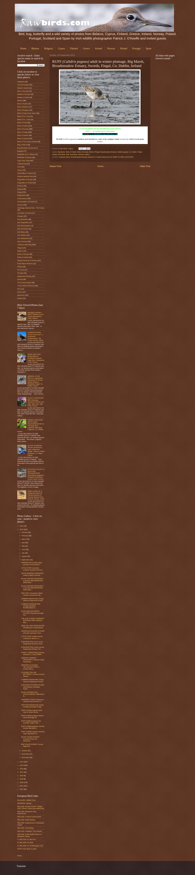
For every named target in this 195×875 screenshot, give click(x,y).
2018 (22, 776)
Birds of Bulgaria (23, 110)
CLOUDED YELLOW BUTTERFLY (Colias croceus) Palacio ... (32, 674)
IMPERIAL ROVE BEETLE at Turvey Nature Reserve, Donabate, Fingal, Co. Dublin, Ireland (35, 381)
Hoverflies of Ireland (24, 213)
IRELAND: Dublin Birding (26, 820)
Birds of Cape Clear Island (26, 113)
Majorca (20, 251)
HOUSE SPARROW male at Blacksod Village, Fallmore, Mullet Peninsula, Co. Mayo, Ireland (36, 450)
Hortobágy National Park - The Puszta (30, 208)
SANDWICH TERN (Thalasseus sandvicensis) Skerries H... (32, 700)
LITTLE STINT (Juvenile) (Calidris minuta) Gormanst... (32, 569)
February (25, 536)
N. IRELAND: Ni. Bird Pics (26, 839)
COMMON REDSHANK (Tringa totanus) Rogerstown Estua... (32, 599)
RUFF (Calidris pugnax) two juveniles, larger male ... (31, 722)
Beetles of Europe (23, 94)
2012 (22, 526)
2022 (22, 789)
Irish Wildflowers (23, 238)
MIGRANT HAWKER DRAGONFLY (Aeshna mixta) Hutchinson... (32, 660)
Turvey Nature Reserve (25, 286)
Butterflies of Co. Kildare (26, 154)
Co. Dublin (133, 152)
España (20, 189)
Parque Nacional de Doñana (27, 260)
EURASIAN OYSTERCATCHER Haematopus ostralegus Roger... (32, 687)
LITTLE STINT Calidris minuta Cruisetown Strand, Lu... (32, 637)
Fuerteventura (22, 198)
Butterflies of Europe (24, 157)
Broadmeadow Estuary (108, 152)
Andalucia (20, 82)
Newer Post (55, 166)
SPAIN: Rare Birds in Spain (27, 849)
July (23, 553)
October (25, 751)
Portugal (136, 48)
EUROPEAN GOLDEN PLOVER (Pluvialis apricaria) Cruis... (32, 632)
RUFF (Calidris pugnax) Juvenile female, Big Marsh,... (32, 727)
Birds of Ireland (22, 138)
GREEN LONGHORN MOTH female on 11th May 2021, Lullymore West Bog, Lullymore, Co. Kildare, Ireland (30, 425)
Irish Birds (61, 154)
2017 (22, 772)
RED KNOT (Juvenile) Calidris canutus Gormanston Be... (32, 594)
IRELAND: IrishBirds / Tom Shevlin (29, 831)
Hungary (20, 216)
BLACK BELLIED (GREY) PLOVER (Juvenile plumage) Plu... (32, 613)
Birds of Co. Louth (23, 119)
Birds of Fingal (94, 152)
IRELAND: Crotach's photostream (29, 817)
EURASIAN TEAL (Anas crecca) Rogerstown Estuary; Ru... (32, 648)
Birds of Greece (22, 135)
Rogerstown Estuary (24, 276)
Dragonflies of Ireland (24, 183)
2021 (22, 786)
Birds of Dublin (71, 152)
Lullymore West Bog (24, 245)
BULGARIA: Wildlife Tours (26, 800)
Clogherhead (21, 164)
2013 (22, 529)
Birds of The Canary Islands (27, 142)
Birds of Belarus (23, 107)
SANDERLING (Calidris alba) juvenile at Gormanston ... (31, 563)
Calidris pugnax (122, 152)
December (25, 757)
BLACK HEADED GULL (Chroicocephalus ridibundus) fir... (32, 694)
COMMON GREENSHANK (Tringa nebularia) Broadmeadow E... (30, 606)
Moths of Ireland (23, 257)
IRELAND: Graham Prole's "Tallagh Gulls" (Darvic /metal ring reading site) (30, 807)
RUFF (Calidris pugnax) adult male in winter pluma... (31, 711)
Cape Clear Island (23, 161)
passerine (20, 295)
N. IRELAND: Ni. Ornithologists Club (30, 846)
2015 (22, 765)
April (23, 543)
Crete (19, 167)
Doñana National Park (25, 176)
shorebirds (73, 154)
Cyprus (61, 48)
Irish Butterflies (22, 219)
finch (19, 289)
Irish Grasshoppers (24, 226)
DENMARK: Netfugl (24, 803)
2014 (22, 762)
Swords (81, 154)
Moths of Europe (23, 254)
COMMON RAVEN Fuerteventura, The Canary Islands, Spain (35, 336)
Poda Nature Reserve (25, 264)
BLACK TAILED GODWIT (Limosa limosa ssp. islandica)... (30, 739)
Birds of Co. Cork (23, 116)
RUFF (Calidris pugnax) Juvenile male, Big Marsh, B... (32, 732)
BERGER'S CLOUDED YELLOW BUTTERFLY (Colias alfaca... (30, 667)
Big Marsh (61, 152)
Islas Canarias (22, 241)
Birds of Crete (22, 123)
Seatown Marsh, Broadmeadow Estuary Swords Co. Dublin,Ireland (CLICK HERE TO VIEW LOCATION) (96, 157)
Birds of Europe (82, 152)
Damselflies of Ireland (25, 173)
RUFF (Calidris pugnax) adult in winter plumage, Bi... (32, 716)
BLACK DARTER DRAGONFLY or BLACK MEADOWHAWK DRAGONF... (32, 580)
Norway (111, 48)
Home (23, 48)
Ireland (98, 48)
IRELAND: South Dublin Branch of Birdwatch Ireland (29, 835)
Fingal (140, 152)
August (24, 556)
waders (87, 154)
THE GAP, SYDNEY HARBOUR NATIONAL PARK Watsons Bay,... (32, 620)
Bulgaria (48, 48)
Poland (123, 48)
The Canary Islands (24, 283)
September (26, 560)
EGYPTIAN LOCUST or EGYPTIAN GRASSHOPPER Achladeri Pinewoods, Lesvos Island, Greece (35, 474)
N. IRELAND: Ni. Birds (25, 842)
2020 (22, 782)
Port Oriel (20, 270)
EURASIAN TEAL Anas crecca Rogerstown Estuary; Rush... (32, 643)
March (24, 539)
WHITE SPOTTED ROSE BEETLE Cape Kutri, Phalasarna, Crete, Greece (36, 358)
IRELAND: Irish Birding (25, 828)
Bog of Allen (21, 145)
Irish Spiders (21, 235)
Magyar (20, 248)
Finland (74, 48)
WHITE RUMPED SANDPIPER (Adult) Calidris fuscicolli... (32, 574)
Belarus (35, 48)
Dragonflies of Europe (25, 179)
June (24, 549)
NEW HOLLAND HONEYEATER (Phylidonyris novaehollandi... (32, 626)
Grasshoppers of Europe (26, 202)
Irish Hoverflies (22, 229)
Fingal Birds (21, 195)
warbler (20, 298)
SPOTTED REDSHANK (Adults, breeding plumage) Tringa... (32, 706)
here (90, 131)
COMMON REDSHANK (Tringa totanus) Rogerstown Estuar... (32, 680)
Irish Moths (21, 232)
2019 (22, 779)
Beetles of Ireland (23, 97)
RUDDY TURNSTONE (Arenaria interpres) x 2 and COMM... (32, 653)
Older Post (145, 166)
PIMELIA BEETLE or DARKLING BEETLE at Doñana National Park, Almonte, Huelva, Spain (35, 495)
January (25, 532)
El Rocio (20, 186)
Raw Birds (64, 149)
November (25, 754)
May (23, 546)
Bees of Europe (22, 91)
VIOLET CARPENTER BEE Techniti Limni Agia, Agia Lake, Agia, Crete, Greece (35, 402)
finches (19, 292)
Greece (86, 48)
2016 (22, 769)
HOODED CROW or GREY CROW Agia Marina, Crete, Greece (35, 315)
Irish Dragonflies (23, 222)
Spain (148, 48)
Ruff (67, 154)
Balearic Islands (23, 88)
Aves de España (23, 85)
